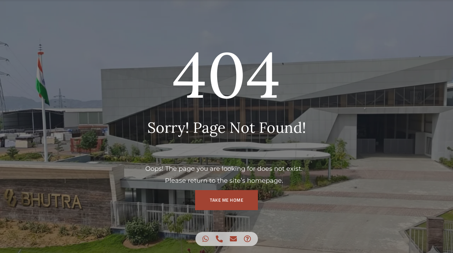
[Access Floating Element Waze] (247, 239)
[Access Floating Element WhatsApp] (205, 239)
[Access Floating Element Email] (233, 239)
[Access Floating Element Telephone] (219, 239)
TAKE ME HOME (226, 199)
